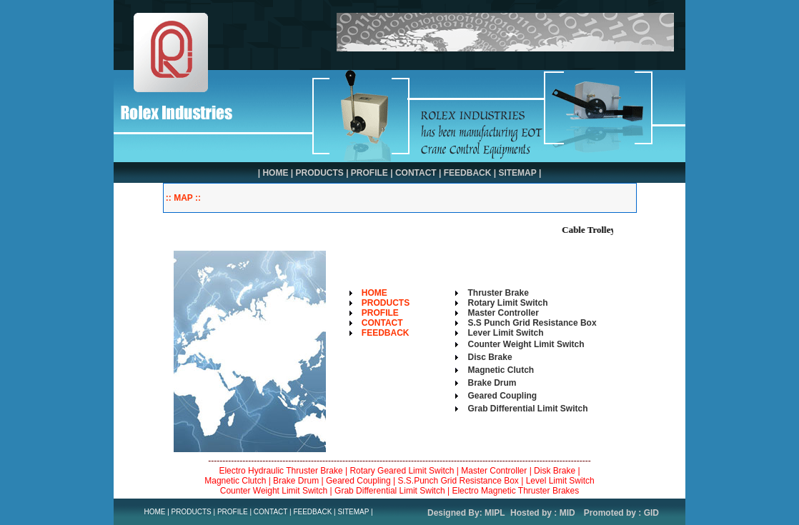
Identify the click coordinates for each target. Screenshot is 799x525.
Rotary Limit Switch (508, 303)
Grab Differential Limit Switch (528, 409)
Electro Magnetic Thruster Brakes (515, 491)
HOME (275, 173)
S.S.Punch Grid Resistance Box (457, 481)
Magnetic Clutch (235, 481)
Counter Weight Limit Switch (274, 491)
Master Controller (503, 313)
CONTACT (416, 173)
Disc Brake (490, 357)
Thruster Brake (498, 293)
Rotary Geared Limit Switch (401, 471)
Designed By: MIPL (466, 513)
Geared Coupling (358, 481)
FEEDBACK (468, 173)
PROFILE (369, 173)
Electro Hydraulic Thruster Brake (280, 471)
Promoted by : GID (621, 513)
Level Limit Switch (560, 481)
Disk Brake (554, 471)
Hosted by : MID (542, 513)
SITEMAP (517, 173)
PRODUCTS (319, 173)
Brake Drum (492, 383)
